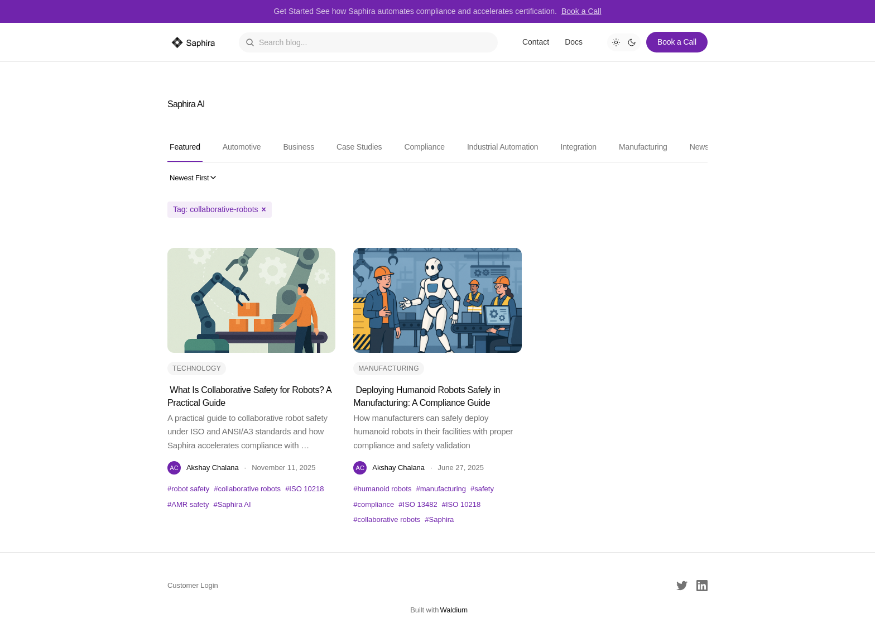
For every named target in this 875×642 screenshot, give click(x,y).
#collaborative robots (247, 489)
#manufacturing (441, 489)
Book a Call (581, 11)
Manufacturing (643, 146)
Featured (185, 146)
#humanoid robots (382, 489)
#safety (482, 489)
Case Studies (359, 146)
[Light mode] (616, 42)
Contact (535, 41)
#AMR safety (188, 504)
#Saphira (439, 519)
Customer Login (192, 585)
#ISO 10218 (304, 489)
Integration (578, 146)
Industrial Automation (503, 146)
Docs (574, 41)
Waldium (454, 610)
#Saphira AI (232, 504)
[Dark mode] (631, 42)
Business (298, 146)
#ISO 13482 (417, 504)
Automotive (242, 146)
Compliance (424, 146)
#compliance (373, 504)
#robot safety (188, 489)
